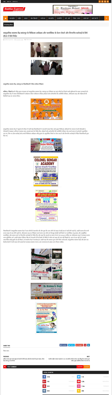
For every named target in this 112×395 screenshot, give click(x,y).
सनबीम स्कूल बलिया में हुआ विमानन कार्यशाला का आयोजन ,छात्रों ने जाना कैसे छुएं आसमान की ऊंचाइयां (97, 99)
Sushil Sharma (24, 392)
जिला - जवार (76, 18)
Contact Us (15, 1)
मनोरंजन (43, 18)
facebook (63, 372)
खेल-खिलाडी (34, 18)
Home (4, 1)
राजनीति (59, 18)
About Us (9, 1)
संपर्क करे (86, 18)
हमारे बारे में (95, 18)
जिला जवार (29, 40)
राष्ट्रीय (19, 18)
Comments (101, 106)
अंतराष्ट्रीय (12, 18)
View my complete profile (83, 63)
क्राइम (26, 18)
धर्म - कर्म (67, 18)
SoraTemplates (10, 392)
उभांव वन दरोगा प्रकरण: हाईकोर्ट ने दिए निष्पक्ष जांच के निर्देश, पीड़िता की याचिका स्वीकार (96, 181)
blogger (70, 372)
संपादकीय (51, 18)
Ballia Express (83, 60)
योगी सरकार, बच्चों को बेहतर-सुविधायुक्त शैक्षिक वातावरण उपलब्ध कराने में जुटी (97, 192)
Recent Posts (85, 106)
